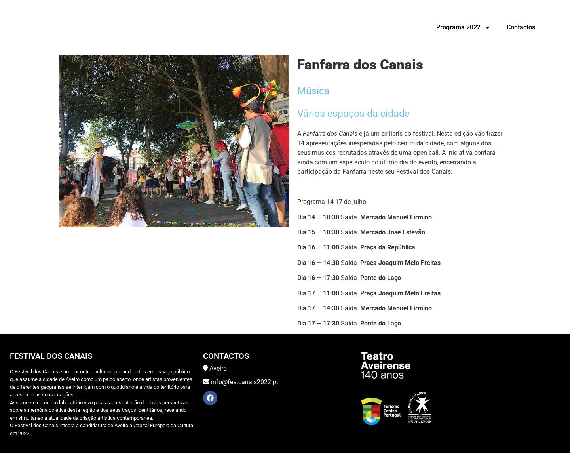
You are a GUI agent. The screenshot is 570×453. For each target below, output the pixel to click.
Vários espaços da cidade (353, 113)
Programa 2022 (463, 27)
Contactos (521, 27)
